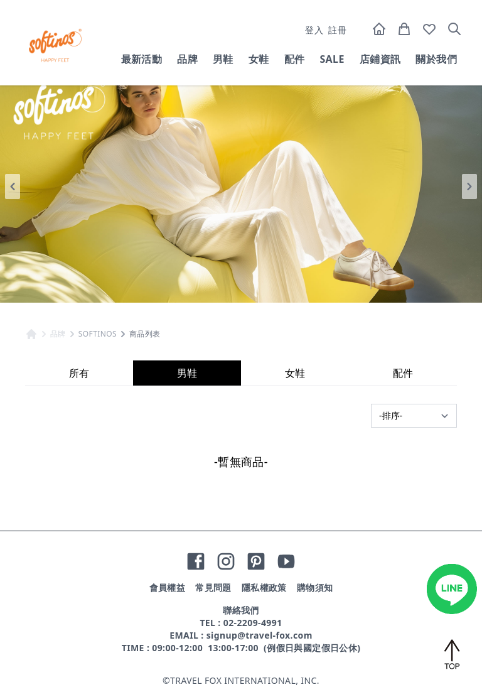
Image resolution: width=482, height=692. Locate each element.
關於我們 (436, 59)
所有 (79, 373)
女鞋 (259, 59)
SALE (331, 59)
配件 (294, 59)
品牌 (187, 59)
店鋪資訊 (380, 59)
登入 (314, 30)
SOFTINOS (97, 334)
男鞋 (223, 59)
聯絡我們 (241, 610)
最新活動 (142, 59)
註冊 (337, 30)
